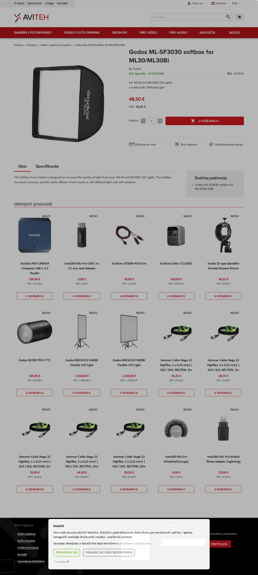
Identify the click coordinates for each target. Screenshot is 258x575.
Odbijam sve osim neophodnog (108, 552)
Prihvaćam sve (67, 552)
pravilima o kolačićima (135, 543)
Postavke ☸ (61, 562)
